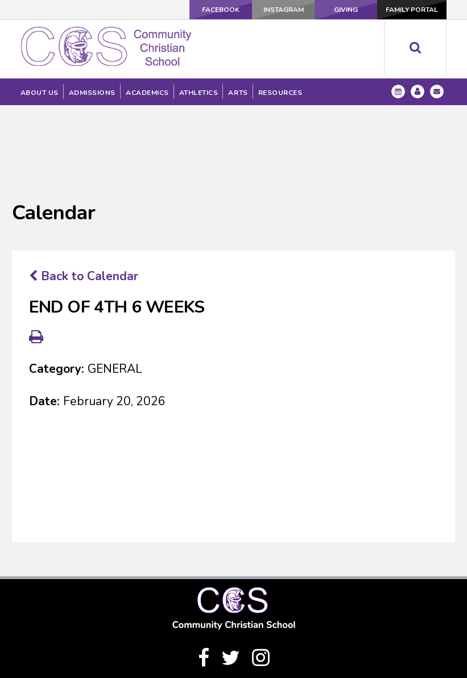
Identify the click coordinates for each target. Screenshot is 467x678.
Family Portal (412, 9)
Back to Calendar (83, 205)
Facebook (220, 9)
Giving (346, 9)
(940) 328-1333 (234, 637)
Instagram (283, 9)
